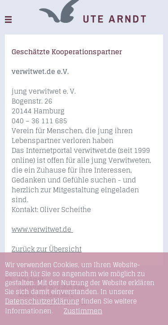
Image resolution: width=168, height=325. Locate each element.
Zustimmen (83, 311)
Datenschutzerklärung (42, 301)
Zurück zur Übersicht (47, 249)
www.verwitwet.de (42, 229)
